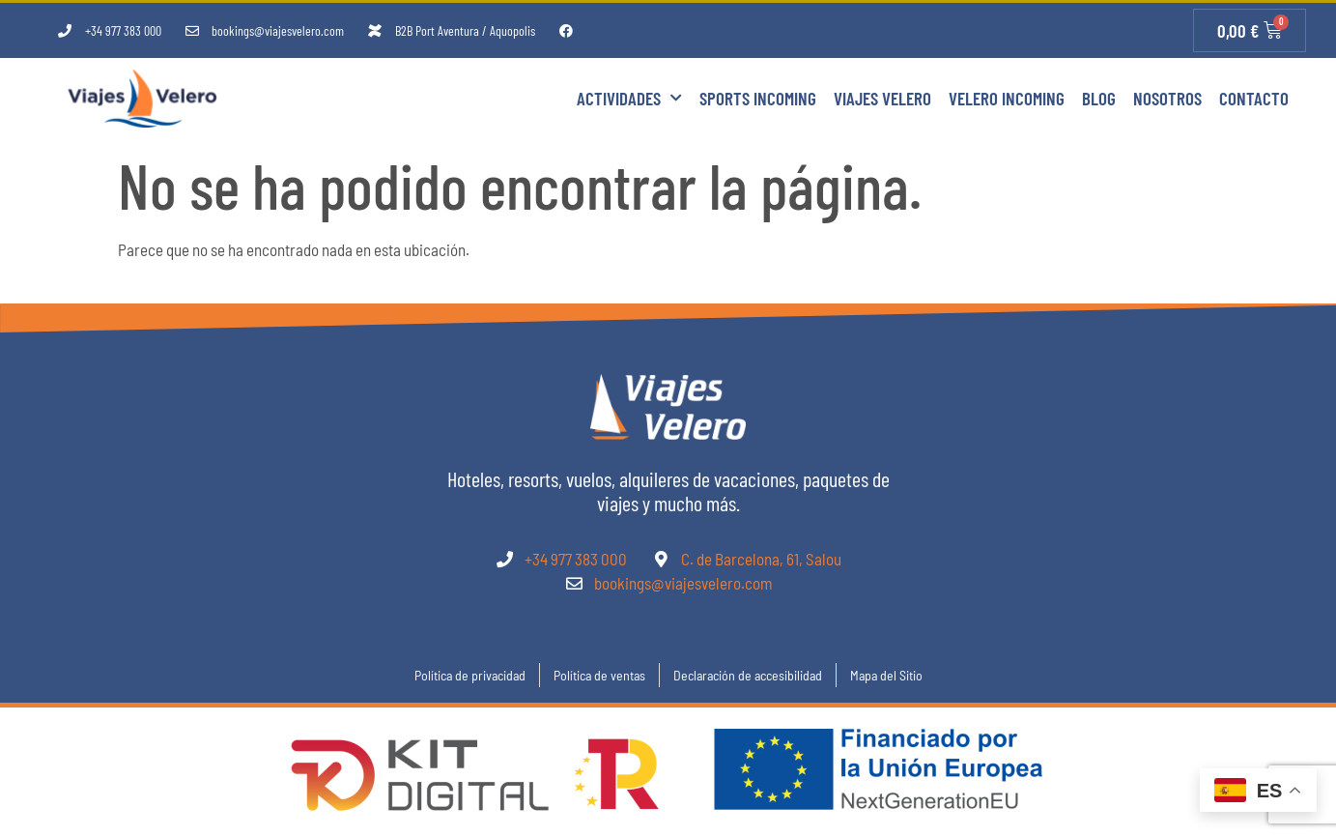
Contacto (1254, 98)
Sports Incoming (757, 98)
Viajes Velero (882, 98)
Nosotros (1167, 98)
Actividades (629, 98)
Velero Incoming (1007, 98)
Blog (1099, 98)
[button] (38, 798)
